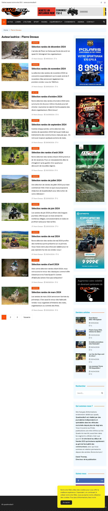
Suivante (27, 317)
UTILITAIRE (27, 22)
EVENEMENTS (70, 22)
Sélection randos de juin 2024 (46, 208)
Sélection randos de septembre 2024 (49, 124)
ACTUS (10, 22)
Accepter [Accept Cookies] (66, 507)
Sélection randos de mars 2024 (46, 292)
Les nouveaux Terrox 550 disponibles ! (96, 367)
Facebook (101, 2)
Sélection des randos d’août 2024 (47, 152)
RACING (44, 22)
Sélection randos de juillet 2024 (46, 180)
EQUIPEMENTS (55, 22)
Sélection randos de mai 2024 (46, 236)
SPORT (36, 22)
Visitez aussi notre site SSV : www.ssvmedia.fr (19, 2)
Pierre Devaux (38, 59)
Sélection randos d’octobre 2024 (47, 96)
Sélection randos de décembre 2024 (49, 47)
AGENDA (81, 22)
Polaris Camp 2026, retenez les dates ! (95, 331)
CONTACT (90, 22)
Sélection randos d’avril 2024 (45, 264)
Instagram (104, 2)
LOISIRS (18, 22)
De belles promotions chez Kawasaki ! (96, 343)
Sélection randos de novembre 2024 (49, 68)
